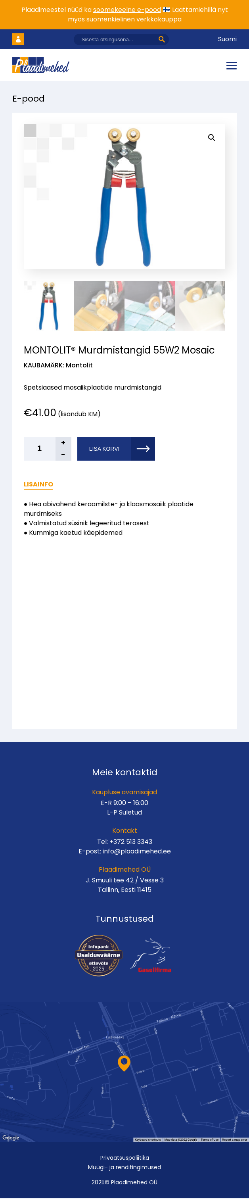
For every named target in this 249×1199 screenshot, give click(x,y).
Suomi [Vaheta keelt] (227, 39)
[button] (212, 138)
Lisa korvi (104, 449)
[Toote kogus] (47, 449)
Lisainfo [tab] (38, 485)
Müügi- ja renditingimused (124, 1168)
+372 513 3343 (130, 842)
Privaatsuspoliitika (124, 1158)
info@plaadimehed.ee (137, 852)
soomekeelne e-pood (127, 9)
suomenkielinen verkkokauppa (134, 19)
